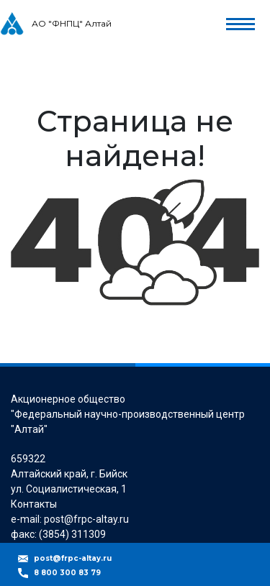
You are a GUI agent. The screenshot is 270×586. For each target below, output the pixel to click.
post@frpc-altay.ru (73, 558)
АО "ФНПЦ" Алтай (72, 23)
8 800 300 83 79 (67, 572)
